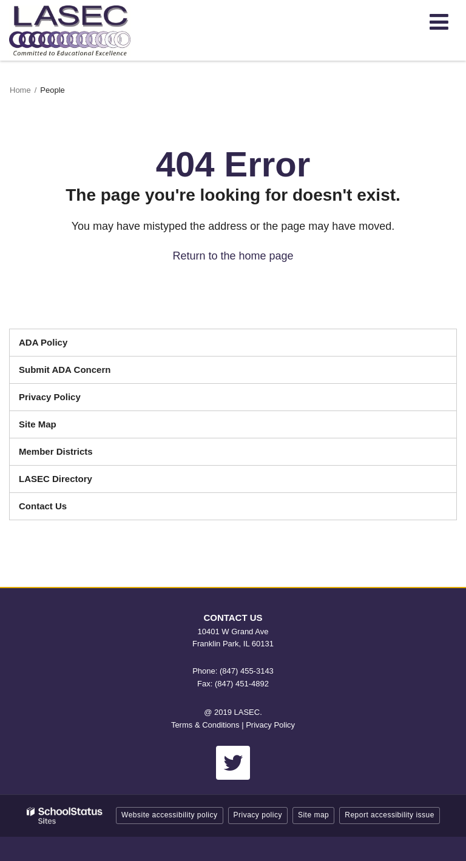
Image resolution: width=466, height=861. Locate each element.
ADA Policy (43, 342)
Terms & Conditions (205, 724)
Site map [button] (313, 815)
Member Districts (56, 451)
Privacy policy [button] (258, 815)
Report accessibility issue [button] (389, 815)
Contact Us (43, 506)
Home (20, 90)
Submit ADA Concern (64, 369)
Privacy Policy (50, 397)
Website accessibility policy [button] (169, 815)
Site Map (37, 424)
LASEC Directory (55, 479)
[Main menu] (438, 21)
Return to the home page (232, 256)
